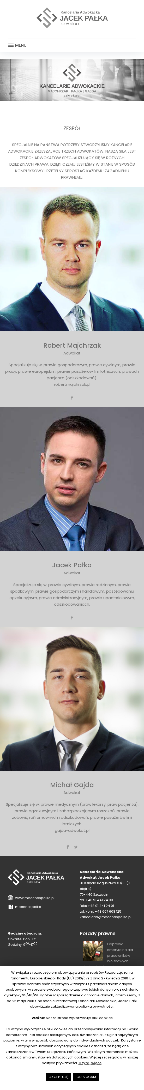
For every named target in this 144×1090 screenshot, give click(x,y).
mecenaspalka (27, 906)
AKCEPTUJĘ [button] (58, 1076)
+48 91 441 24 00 (99, 900)
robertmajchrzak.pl (72, 384)
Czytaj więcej (91, 1063)
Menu (17, 45)
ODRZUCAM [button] (86, 1076)
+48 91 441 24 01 (101, 905)
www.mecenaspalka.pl (34, 897)
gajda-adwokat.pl (72, 830)
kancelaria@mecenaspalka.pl (105, 916)
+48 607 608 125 (108, 911)
